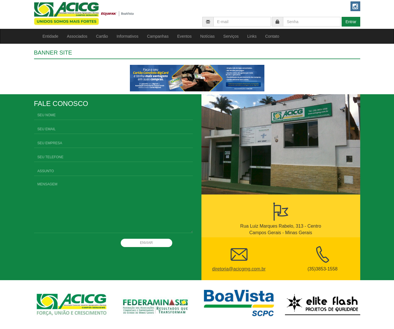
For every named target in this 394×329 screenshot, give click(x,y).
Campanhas (158, 36)
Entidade (50, 36)
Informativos (127, 36)
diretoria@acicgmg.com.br (239, 268)
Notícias (207, 36)
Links (252, 36)
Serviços (231, 36)
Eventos (184, 36)
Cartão (102, 36)
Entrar (350, 21)
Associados (77, 36)
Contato (272, 36)
